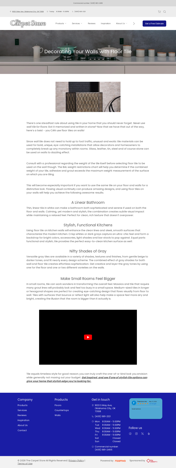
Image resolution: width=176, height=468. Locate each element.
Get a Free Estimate (154, 23)
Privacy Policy (76, 460)
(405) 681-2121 (80, 11)
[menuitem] (61, 23)
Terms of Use (25, 463)
